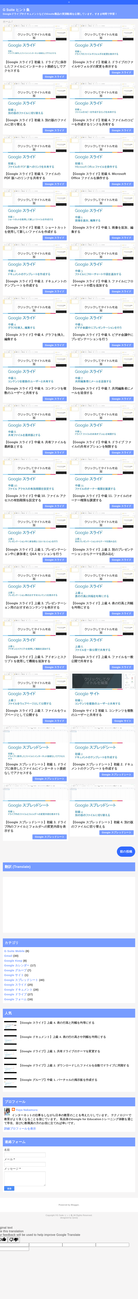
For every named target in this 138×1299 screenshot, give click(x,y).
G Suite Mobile (14, 951)
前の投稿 (126, 851)
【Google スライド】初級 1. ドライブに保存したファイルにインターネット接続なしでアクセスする (35, 66)
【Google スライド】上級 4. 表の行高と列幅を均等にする (56, 1022)
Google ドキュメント (18, 989)
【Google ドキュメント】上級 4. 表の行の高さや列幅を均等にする (62, 1036)
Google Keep (13, 960)
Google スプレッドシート (49, 778)
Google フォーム (15, 999)
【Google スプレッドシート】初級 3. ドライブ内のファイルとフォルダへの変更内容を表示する (35, 826)
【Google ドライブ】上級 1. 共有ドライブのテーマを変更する (59, 1051)
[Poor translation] (14, 1240)
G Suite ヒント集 (16, 10)
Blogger (75, 1205)
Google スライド (54, 76)
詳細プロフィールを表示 (20, 1128)
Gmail (8, 955)
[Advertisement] (69, 904)
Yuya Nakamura (27, 1109)
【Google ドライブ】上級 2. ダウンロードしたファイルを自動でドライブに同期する (74, 1065)
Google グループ (15, 970)
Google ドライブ (15, 994)
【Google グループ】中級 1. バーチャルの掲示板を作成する (58, 1079)
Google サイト (122, 720)
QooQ (75, 1218)
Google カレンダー (17, 965)
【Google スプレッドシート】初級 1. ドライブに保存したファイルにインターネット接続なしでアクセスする (35, 768)
